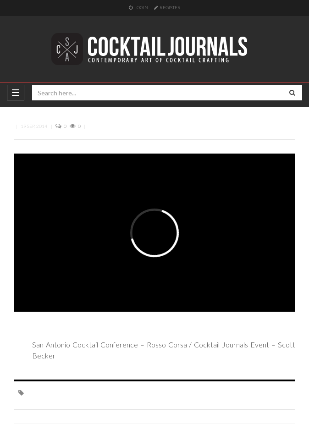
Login (138, 7)
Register (167, 7)
